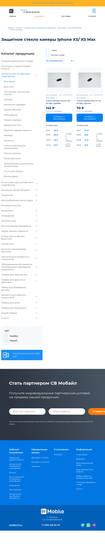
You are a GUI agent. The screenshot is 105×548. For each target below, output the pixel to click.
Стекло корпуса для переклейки (15, 146)
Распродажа (39, 16)
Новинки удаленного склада (17, 61)
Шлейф (8, 99)
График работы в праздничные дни (84, 477)
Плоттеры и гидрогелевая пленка (15, 67)
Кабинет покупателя (16, 451)
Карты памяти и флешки (19, 231)
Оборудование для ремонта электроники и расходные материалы (19, 267)
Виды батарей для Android (84, 471)
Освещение (19, 215)
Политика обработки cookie (86, 483)
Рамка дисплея (12, 158)
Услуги (19, 318)
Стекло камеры (12, 153)
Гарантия (35, 466)
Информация (84, 449)
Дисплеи (9, 86)
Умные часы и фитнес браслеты (19, 237)
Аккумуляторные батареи (19, 190)
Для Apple (62, 28)
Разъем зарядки (13, 120)
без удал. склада (57, 55)
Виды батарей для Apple (84, 464)
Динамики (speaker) (15, 104)
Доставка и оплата (39, 458)
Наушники (19, 195)
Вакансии (80, 459)
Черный (13, 340)
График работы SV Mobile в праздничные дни (52, 3)
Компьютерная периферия (19, 226)
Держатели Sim (12, 125)
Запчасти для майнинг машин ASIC (19, 296)
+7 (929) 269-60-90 (50, 525)
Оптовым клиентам (40, 462)
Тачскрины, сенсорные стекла (16, 93)
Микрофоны (10, 115)
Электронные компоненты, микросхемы (19, 164)
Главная (11, 28)
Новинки (12, 16)
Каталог (19, 28)
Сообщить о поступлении (59, 117)
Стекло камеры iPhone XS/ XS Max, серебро (58, 102)
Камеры (8, 135)
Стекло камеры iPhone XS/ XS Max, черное (89, 102)
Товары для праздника (19, 308)
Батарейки (19, 210)
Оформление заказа (39, 451)
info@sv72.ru (15, 525)
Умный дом (19, 244)
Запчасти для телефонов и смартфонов (40, 28)
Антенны (9, 140)
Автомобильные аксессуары (19, 200)
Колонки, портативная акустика (19, 250)
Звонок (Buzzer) (12, 109)
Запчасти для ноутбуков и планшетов (19, 258)
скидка (54, 50)
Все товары (66, 16)
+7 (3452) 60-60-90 (31, 12)
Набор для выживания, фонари (14, 288)
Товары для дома (19, 302)
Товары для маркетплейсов (16, 459)
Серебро (14, 336)
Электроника (19, 221)
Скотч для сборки (13, 171)
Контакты (92, 16)
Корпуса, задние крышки (18, 130)
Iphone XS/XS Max (75, 28)
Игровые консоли (11, 205)
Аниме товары (19, 313)
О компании (61, 449)
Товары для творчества (19, 274)
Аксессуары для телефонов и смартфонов (19, 183)
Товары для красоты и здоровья (19, 280)
